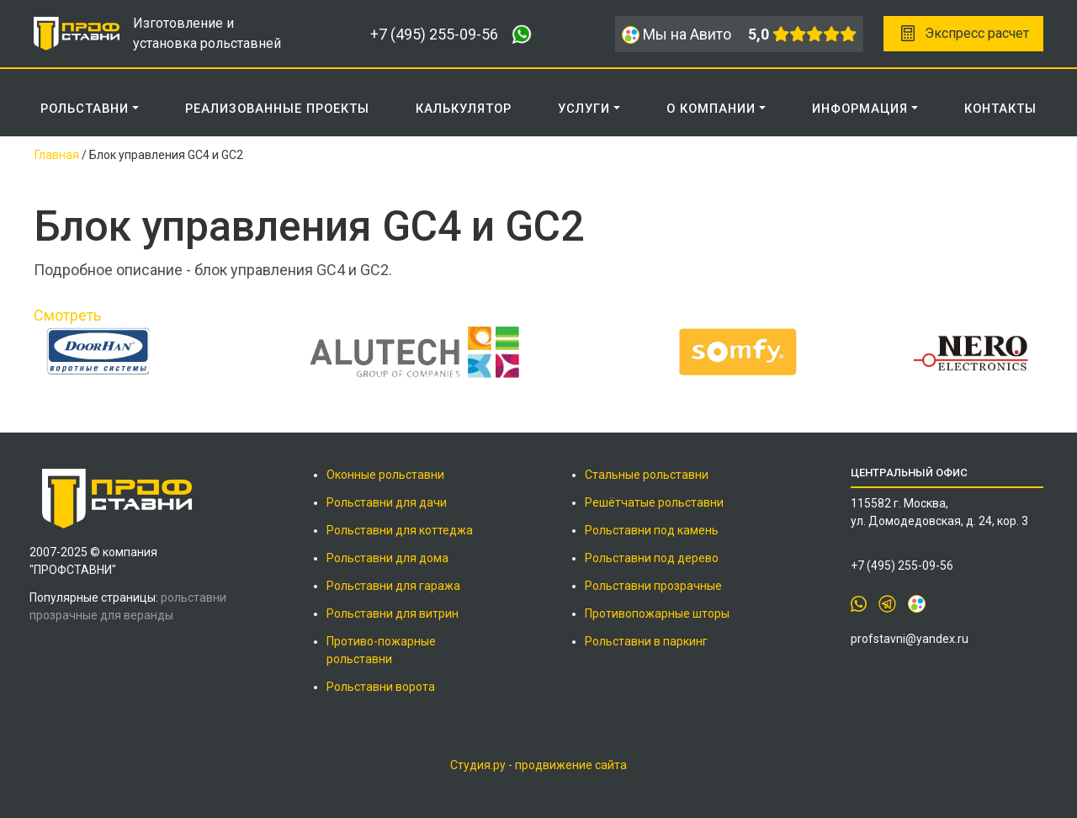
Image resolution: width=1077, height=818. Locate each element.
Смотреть (67, 315)
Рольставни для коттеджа (399, 530)
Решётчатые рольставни (654, 502)
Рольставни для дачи (386, 502)
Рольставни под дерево (652, 558)
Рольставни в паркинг (646, 641)
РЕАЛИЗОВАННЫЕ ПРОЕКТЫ (277, 108)
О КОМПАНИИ (711, 108)
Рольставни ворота (380, 686)
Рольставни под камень (652, 530)
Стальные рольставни (646, 474)
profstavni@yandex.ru (909, 638)
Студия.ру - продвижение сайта (538, 765)
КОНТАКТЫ (1000, 108)
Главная (56, 155)
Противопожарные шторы (657, 613)
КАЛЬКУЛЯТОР (464, 108)
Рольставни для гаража (393, 585)
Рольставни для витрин (392, 613)
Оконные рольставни (385, 474)
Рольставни (84, 108)
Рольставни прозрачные (653, 585)
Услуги (584, 108)
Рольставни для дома (387, 558)
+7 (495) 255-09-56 (434, 34)
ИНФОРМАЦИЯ (860, 108)
